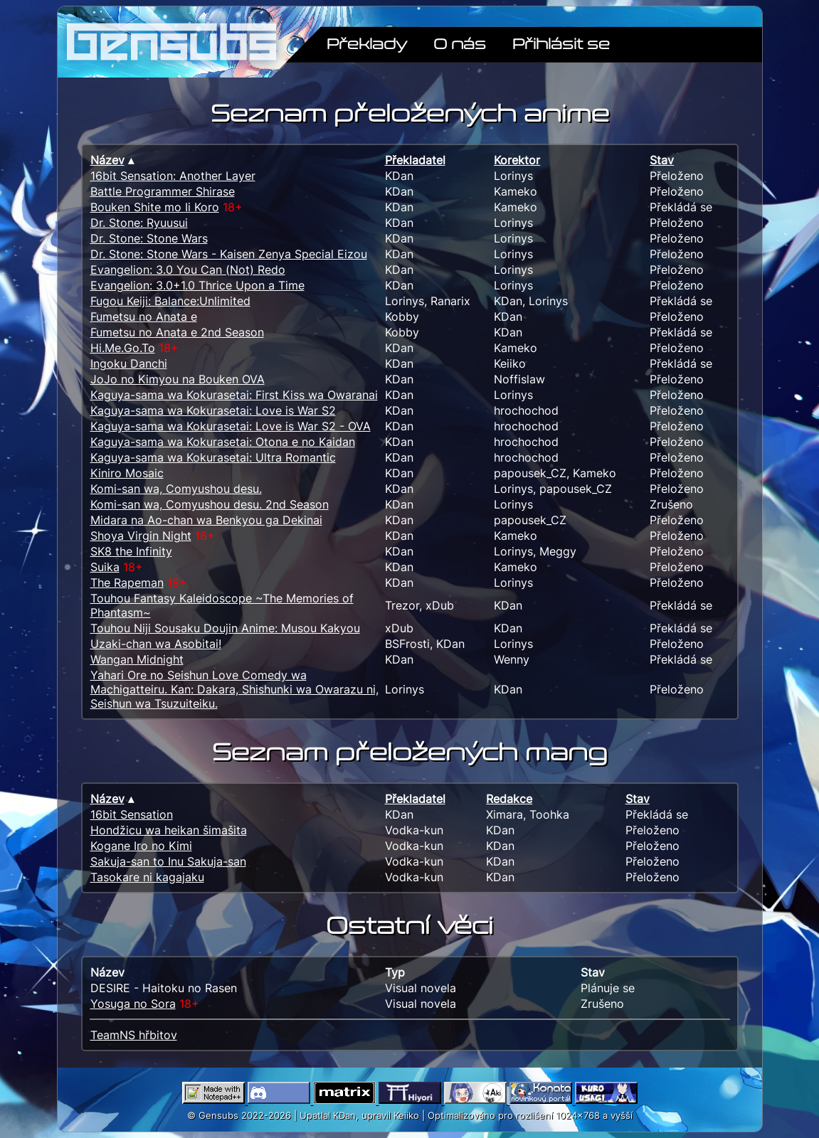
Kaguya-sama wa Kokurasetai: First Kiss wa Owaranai (234, 395)
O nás (459, 43)
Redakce (509, 799)
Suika (105, 567)
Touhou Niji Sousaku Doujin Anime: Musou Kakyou (225, 628)
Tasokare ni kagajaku (147, 877)
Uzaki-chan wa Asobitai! (155, 644)
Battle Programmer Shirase (162, 191)
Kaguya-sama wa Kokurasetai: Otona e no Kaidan (222, 442)
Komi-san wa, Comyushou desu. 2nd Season (209, 504)
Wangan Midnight (137, 659)
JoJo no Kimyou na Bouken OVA (177, 379)
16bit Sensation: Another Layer (172, 176)
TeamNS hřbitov (133, 1035)
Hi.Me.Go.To (122, 348)
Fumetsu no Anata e (143, 316)
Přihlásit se (561, 43)
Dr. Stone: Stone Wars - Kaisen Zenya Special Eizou (228, 254)
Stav (662, 160)
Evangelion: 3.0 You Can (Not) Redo (187, 269)
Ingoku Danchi (128, 363)
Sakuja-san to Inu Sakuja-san (168, 861)
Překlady (367, 43)
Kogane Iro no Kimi (141, 846)
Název (107, 160)
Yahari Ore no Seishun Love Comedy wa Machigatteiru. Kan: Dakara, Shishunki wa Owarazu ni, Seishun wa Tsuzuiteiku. (234, 689)
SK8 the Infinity (131, 551)
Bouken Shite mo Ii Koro (154, 207)
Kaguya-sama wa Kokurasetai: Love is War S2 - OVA (230, 426)
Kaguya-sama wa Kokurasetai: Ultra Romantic (213, 457)
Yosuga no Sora (133, 1003)
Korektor (517, 160)
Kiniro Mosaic (127, 473)
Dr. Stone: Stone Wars (149, 238)
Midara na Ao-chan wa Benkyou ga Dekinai (206, 520)
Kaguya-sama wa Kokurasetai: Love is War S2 (213, 410)
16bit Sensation (131, 814)
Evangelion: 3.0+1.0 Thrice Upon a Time (197, 285)
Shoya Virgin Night (140, 535)
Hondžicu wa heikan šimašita (168, 830)
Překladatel (415, 160)
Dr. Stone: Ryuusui (139, 223)
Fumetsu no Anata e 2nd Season (177, 332)
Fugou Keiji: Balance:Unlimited (170, 301)
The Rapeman (127, 582)
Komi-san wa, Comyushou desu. (176, 489)
